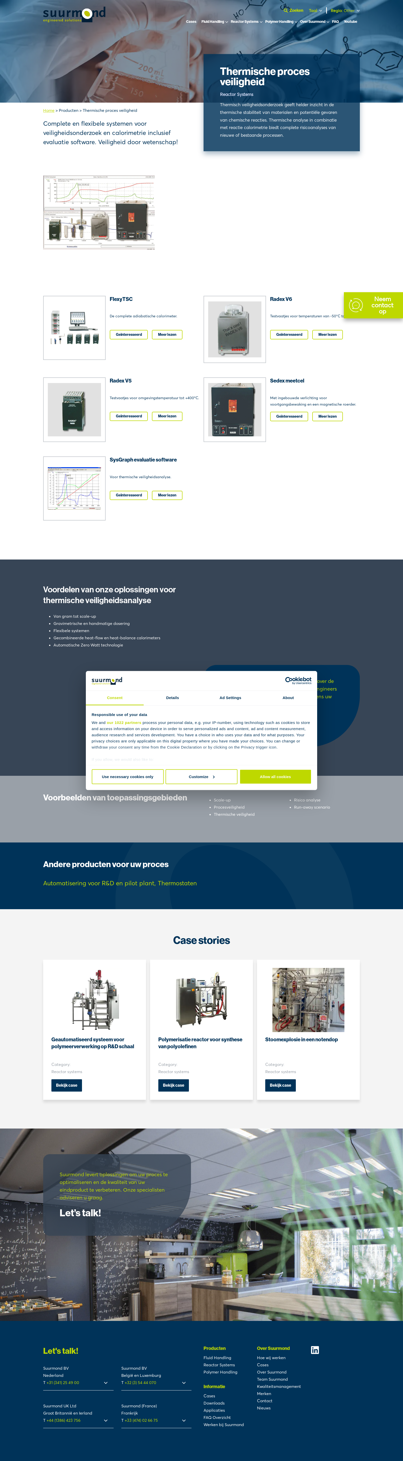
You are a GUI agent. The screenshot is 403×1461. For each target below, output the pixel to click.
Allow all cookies (275, 776)
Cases (191, 22)
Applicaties (214, 1410)
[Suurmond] (74, 21)
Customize (202, 776)
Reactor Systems (245, 22)
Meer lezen (167, 334)
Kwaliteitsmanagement (279, 1386)
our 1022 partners (124, 722)
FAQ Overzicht (217, 1417)
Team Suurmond (272, 1379)
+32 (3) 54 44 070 (140, 1382)
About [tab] (288, 697)
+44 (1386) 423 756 (63, 1420)
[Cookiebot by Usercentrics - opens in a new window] (289, 681)
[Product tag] (99, 883)
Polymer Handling (279, 22)
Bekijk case (66, 1085)
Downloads (214, 1403)
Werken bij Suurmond (224, 1424)
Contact (264, 1400)
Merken (264, 1393)
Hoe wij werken (271, 1357)
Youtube (350, 22)
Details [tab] (172, 697)
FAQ (335, 22)
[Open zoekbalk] (295, 10)
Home (48, 110)
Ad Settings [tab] (230, 697)
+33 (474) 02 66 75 (141, 1420)
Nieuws (264, 1407)
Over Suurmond (312, 22)
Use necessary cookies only (127, 776)
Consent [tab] (115, 697)
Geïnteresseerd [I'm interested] (129, 334)
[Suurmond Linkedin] (335, 1350)
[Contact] (373, 305)
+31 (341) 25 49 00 (63, 1382)
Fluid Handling (213, 22)
